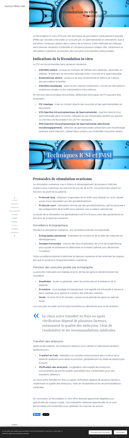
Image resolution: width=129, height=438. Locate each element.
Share (37, 414)
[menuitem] (15, 200)
